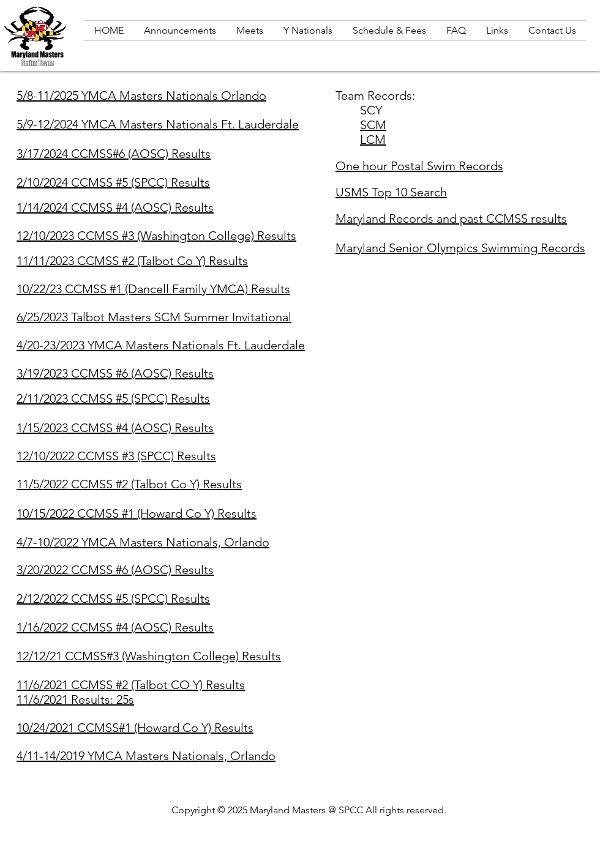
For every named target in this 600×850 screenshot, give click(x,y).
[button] (497, 30)
